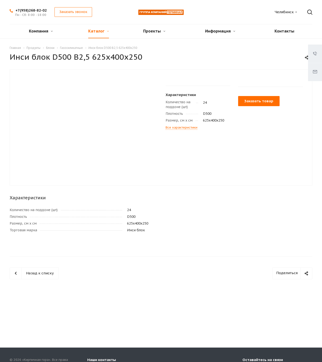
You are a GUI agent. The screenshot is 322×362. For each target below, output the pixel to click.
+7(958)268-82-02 (31, 10)
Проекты (154, 31)
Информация (220, 31)
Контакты (284, 31)
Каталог (98, 31)
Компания (41, 31)
